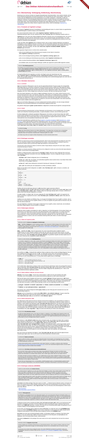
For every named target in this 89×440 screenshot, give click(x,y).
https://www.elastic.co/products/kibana (27, 389)
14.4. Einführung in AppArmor (65, 436)
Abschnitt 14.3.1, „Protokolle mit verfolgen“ (51, 430)
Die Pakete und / (31, 344)
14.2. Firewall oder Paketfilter (23, 436)
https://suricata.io (22, 388)
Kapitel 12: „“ (48, 120)
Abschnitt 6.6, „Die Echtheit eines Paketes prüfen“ (49, 226)
